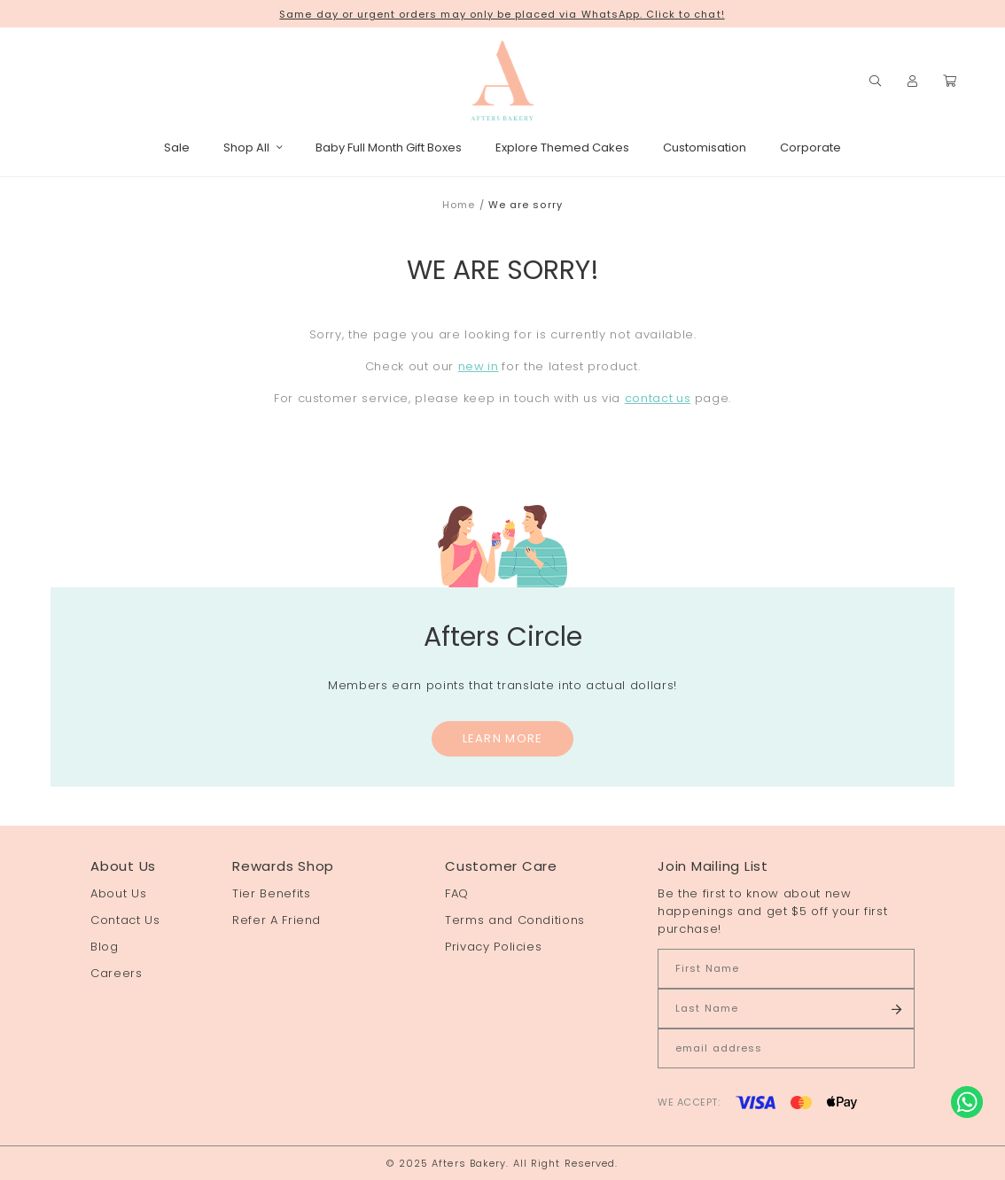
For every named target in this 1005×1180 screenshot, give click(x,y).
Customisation (704, 147)
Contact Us (125, 920)
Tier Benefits (271, 893)
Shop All (252, 147)
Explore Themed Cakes (562, 147)
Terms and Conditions (515, 920)
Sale (177, 147)
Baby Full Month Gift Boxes (389, 147)
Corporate (810, 147)
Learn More (503, 738)
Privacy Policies (493, 946)
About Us (118, 893)
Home (458, 205)
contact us (658, 398)
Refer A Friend (276, 920)
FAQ (457, 893)
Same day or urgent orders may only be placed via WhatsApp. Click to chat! (501, 14)
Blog (104, 946)
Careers (116, 973)
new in (478, 366)
